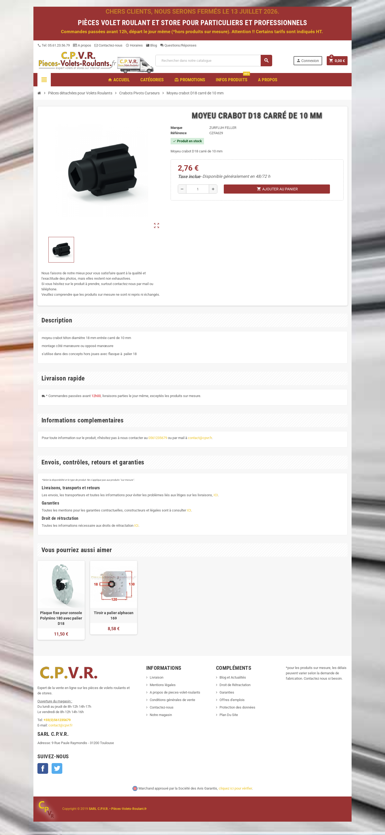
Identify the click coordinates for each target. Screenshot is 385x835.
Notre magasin (161, 715)
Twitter (57, 768)
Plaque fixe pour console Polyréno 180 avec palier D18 (61, 618)
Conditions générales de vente (172, 700)
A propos (82, 45)
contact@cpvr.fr (200, 438)
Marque (176, 128)
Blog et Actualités (233, 677)
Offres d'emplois (232, 700)
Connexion (307, 60)
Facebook (42, 768)
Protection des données (237, 707)
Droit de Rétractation (235, 685)
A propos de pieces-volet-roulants (175, 692)
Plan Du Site (229, 715)
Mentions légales (163, 685)
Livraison (156, 677)
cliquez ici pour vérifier (235, 788)
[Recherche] (213, 60)
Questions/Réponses (178, 45)
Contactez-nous (108, 45)
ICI (216, 495)
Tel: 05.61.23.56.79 (53, 45)
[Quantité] (197, 189)
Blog (151, 45)
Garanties (227, 692)
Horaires (134, 45)
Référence (179, 133)
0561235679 (157, 438)
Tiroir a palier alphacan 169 (113, 615)
